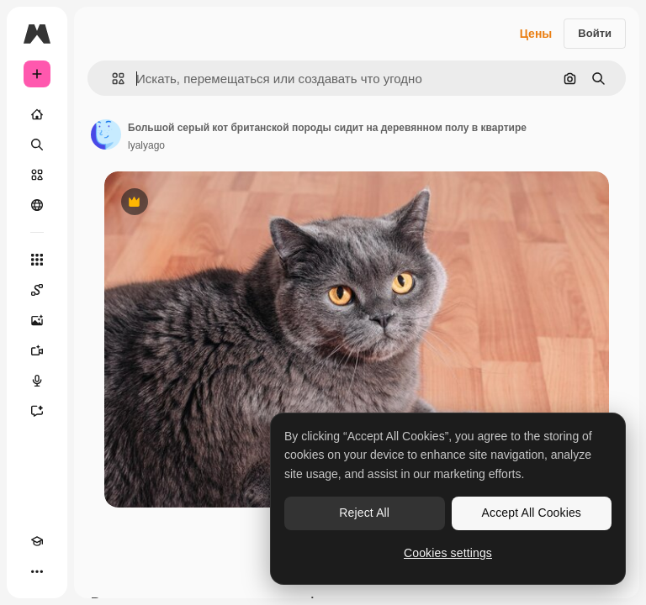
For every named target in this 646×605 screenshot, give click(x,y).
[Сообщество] (37, 205)
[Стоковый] (37, 174)
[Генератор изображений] (37, 320)
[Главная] (37, 114)
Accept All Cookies (531, 512)
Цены (536, 33)
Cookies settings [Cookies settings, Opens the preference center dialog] (448, 553)
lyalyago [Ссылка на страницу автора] (146, 145)
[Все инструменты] (37, 259)
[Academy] (37, 541)
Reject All (364, 512)
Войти (595, 33)
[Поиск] (37, 144)
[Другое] (37, 571)
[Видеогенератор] (37, 350)
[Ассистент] (37, 410)
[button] (111, 78)
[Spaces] (37, 289)
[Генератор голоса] (37, 380)
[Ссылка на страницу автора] (106, 134)
